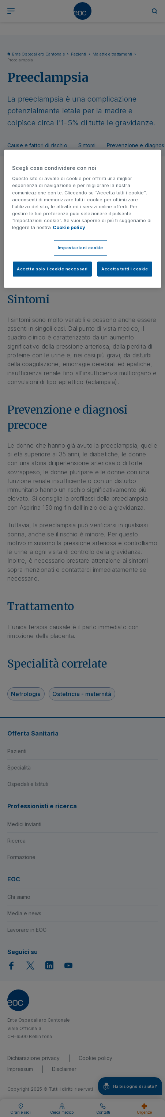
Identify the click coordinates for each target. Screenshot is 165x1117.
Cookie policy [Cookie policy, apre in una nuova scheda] (69, 227)
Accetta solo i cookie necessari (52, 268)
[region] (82, 218)
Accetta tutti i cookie (124, 268)
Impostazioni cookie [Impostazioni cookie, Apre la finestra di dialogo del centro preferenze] (80, 247)
